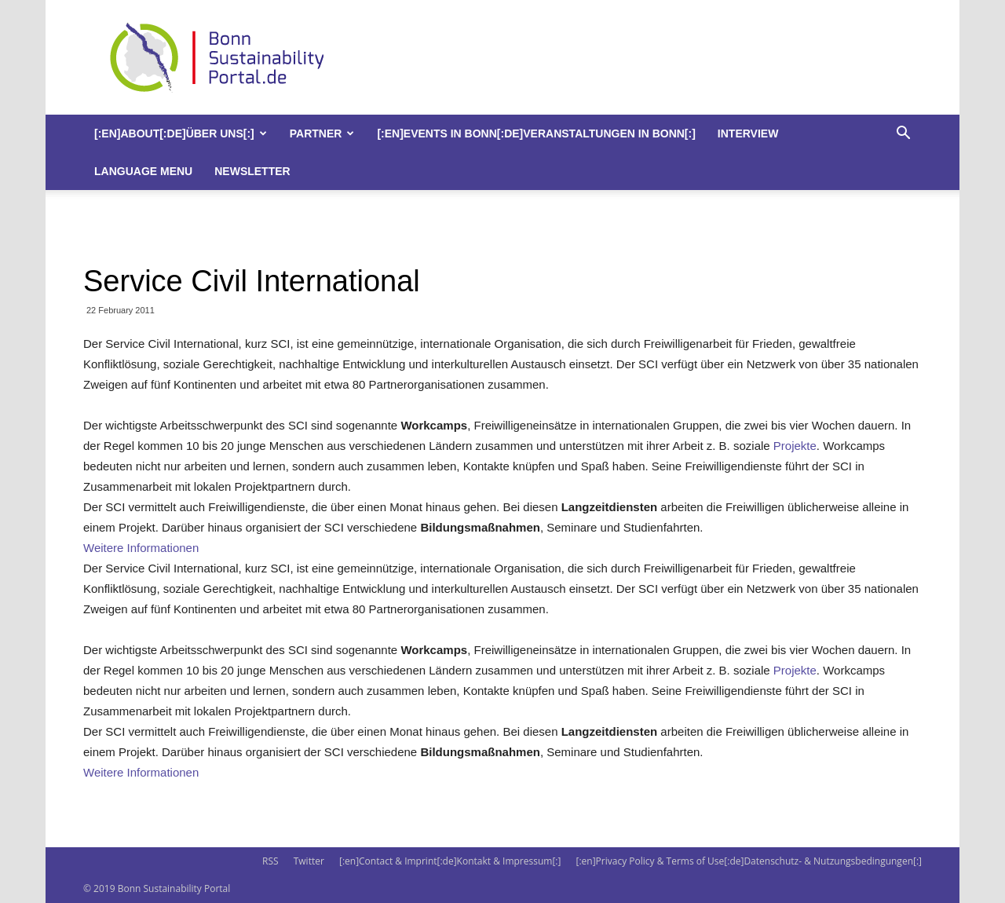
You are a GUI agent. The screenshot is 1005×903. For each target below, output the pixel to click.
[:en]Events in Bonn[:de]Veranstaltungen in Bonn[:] (536, 133)
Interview (748, 133)
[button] (903, 134)
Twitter (309, 861)
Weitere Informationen (141, 547)
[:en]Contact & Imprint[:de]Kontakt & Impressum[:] (450, 861)
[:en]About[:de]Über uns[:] (180, 133)
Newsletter (252, 171)
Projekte (795, 445)
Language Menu (143, 171)
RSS (270, 861)
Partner (322, 133)
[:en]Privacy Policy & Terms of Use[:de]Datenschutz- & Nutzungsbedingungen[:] (749, 861)
